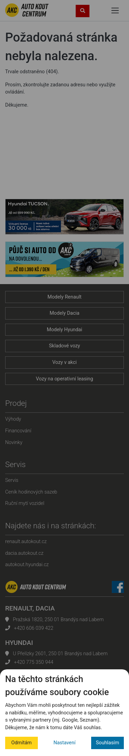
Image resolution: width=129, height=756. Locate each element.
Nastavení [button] (65, 743)
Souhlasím (107, 743)
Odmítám (21, 743)
